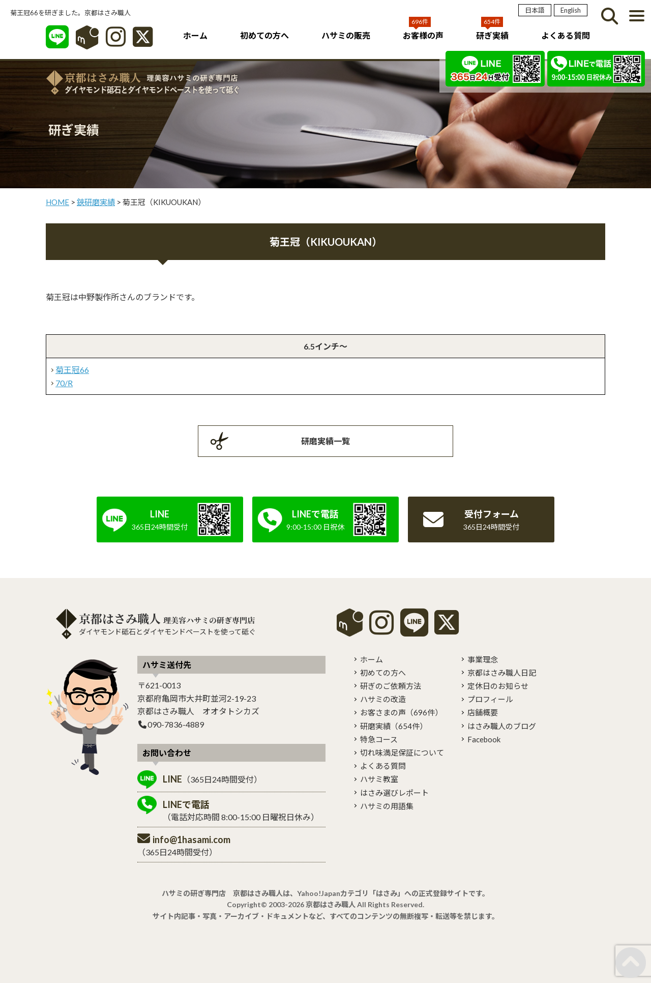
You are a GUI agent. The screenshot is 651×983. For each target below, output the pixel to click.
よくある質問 (565, 35)
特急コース (379, 739)
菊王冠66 (72, 369)
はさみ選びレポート (394, 792)
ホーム (195, 35)
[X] (143, 42)
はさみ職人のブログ (501, 726)
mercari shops (350, 623)
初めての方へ (264, 35)
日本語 (535, 10)
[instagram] (381, 629)
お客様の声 (423, 35)
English (570, 10)
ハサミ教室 (379, 779)
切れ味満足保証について (402, 752)
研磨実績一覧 (325, 441)
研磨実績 (393, 726)
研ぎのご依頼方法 (390, 685)
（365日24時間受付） (212, 779)
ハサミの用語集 (386, 806)
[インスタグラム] (116, 42)
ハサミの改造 (383, 699)
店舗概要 (482, 712)
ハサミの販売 (345, 35)
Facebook (483, 739)
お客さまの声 (401, 712)
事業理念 (482, 659)
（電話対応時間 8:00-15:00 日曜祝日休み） (241, 810)
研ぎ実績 (492, 35)
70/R (64, 383)
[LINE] (57, 42)
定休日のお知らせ (497, 685)
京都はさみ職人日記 (501, 672)
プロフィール (490, 699)
